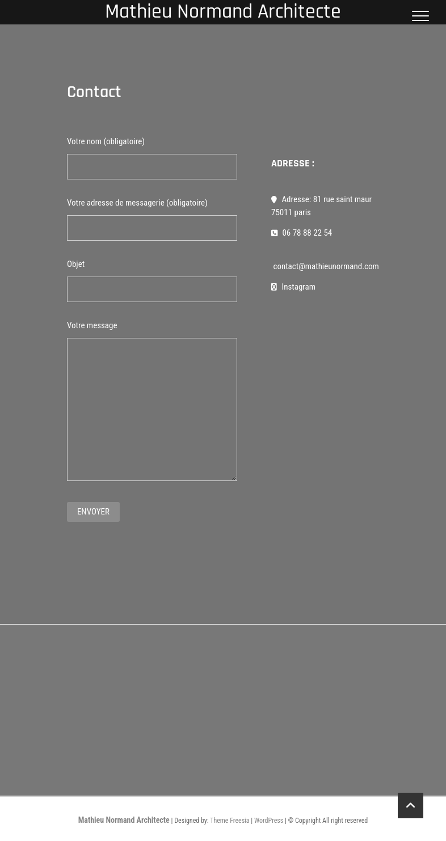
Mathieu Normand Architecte (124, 820)
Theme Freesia (229, 821)
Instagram (293, 287)
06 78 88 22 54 (301, 233)
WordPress (268, 821)
